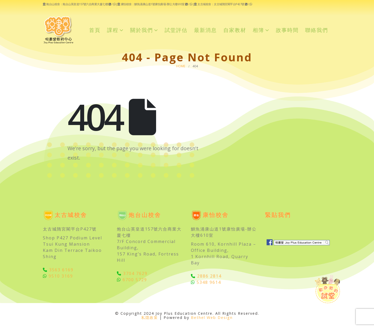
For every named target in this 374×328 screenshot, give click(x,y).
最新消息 (205, 30)
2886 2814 (206, 276)
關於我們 (141, 30)
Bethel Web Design (212, 317)
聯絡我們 (316, 30)
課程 (112, 30)
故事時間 (287, 30)
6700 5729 (132, 280)
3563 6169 (58, 270)
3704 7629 (132, 273)
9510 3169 (58, 276)
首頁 (95, 30)
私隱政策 (149, 317)
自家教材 (234, 30)
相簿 (258, 30)
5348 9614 (206, 282)
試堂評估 (176, 30)
